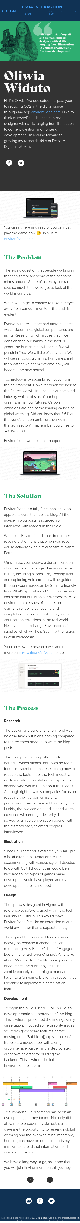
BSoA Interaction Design (31, 9)
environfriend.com (46, 112)
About (29, 14)
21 (62, 11)
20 (74, 11)
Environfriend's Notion (37, 652)
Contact (49, 14)
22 (50, 11)
